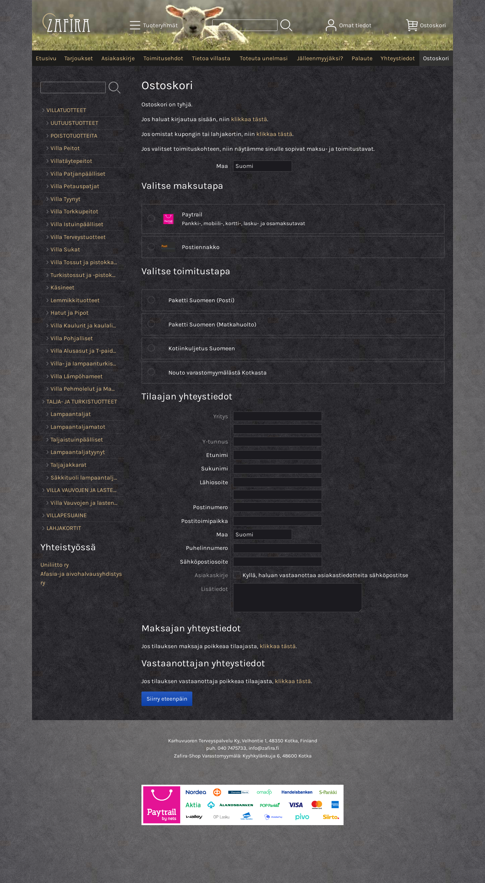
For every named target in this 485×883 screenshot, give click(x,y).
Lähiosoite (214, 482)
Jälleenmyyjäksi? (320, 58)
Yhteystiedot (398, 58)
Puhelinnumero (207, 547)
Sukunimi (214, 468)
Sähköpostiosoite (204, 561)
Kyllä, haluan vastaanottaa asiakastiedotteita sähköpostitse (325, 575)
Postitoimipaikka (204, 521)
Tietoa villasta (211, 58)
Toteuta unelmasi (264, 58)
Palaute (362, 58)
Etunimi (217, 455)
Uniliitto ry (54, 564)
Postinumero (210, 507)
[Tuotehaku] (245, 25)
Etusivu (46, 58)
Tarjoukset (78, 58)
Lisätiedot (214, 589)
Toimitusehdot (163, 58)
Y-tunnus (215, 441)
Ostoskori (436, 58)
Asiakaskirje (118, 58)
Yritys (220, 416)
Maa (222, 534)
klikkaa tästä (249, 119)
